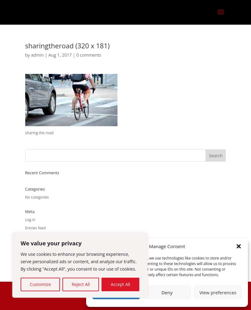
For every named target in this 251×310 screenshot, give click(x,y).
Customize (40, 284)
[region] (80, 265)
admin (37, 55)
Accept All (120, 284)
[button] (239, 246)
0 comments (88, 55)
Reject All (81, 284)
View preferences (217, 292)
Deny (167, 292)
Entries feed (35, 228)
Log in (30, 219)
